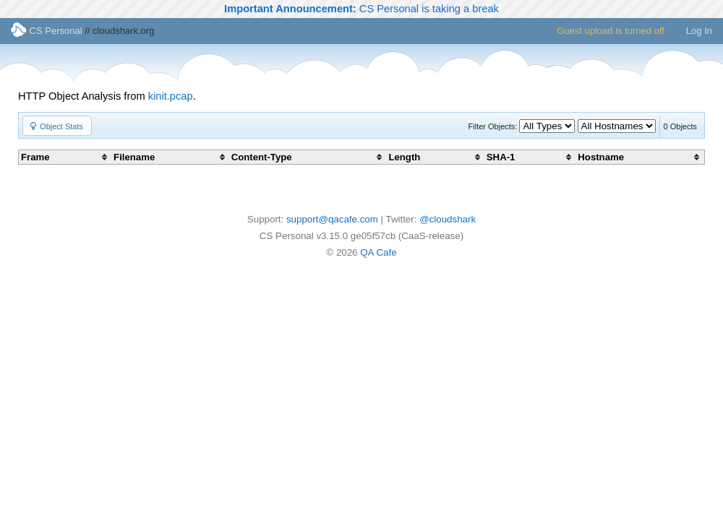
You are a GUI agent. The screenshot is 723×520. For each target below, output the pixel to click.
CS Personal (46, 30)
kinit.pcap (170, 96)
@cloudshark (447, 219)
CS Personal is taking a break (361, 8)
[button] (57, 126)
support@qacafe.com (332, 219)
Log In (699, 30)
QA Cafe (378, 252)
